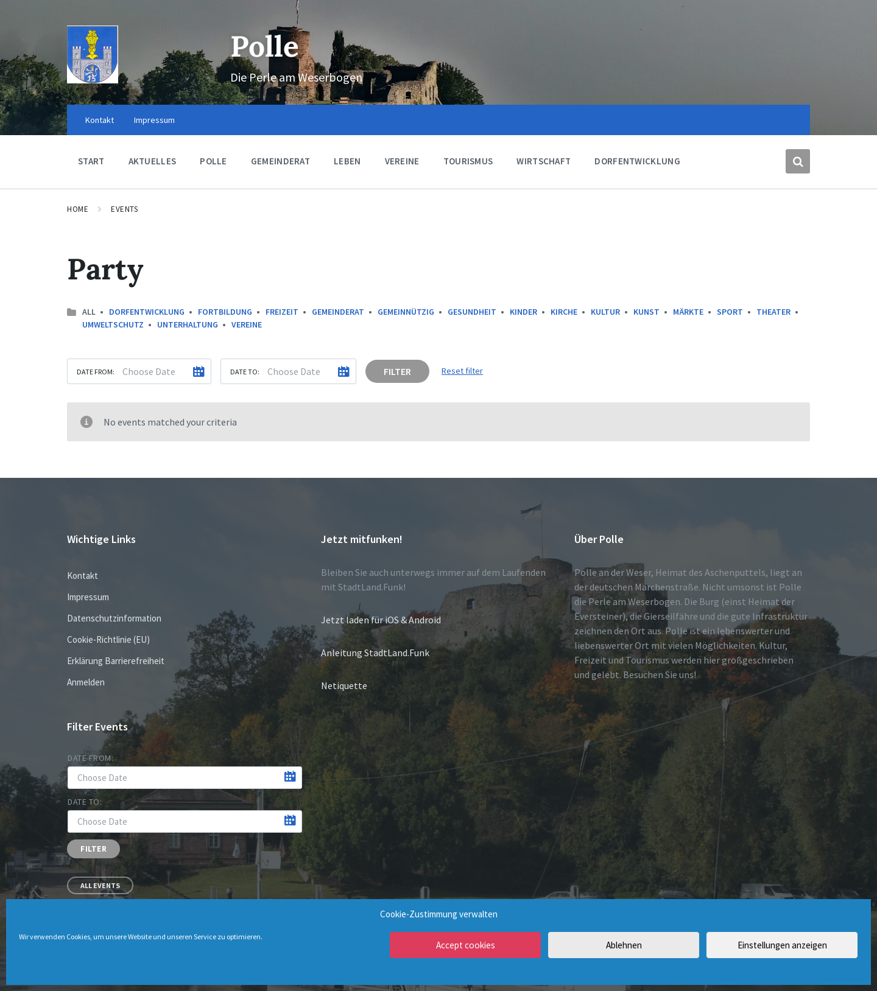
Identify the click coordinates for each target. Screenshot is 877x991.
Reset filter (462, 370)
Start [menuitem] (91, 161)
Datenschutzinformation (114, 618)
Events (124, 209)
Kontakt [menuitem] (99, 119)
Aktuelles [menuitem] (153, 161)
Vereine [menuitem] (402, 161)
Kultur (605, 311)
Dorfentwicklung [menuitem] (637, 161)
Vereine (246, 324)
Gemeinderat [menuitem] (280, 161)
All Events (100, 885)
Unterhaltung (187, 324)
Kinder (523, 311)
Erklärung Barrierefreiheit (115, 661)
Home (77, 209)
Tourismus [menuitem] (468, 161)
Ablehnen (624, 945)
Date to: (244, 371)
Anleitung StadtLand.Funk (375, 652)
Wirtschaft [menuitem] (543, 161)
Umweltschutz (113, 324)
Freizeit (282, 311)
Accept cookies (466, 945)
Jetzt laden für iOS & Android (381, 620)
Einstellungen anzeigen (782, 945)
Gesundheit (472, 311)
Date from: (95, 371)
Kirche (564, 311)
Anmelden (86, 682)
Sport (730, 311)
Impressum (88, 597)
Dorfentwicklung (147, 311)
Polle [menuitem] (213, 161)
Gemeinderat (338, 311)
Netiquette (344, 685)
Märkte (688, 311)
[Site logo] (92, 80)
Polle (264, 46)
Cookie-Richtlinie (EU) (108, 639)
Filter (397, 371)
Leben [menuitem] (347, 161)
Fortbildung (225, 311)
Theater (773, 311)
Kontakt (82, 575)
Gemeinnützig (406, 311)
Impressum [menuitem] (154, 119)
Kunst (646, 311)
